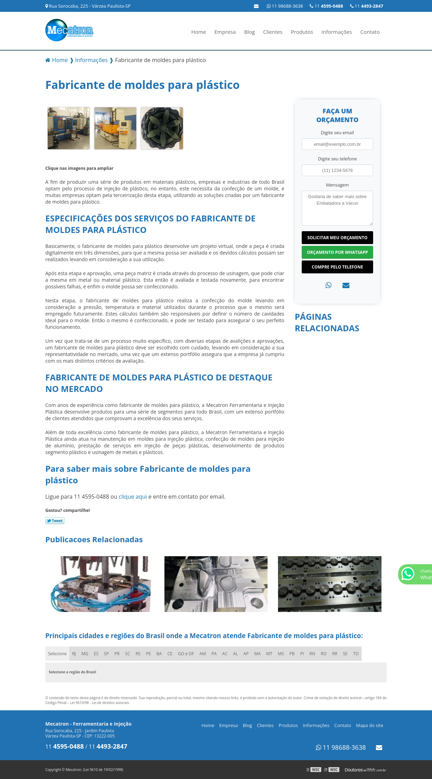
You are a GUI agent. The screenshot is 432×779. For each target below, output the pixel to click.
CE (169, 654)
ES (96, 654)
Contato (370, 31)
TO (356, 654)
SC (127, 654)
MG (85, 654)
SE (345, 654)
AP (246, 654)
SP (106, 654)
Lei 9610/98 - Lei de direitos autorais (99, 702)
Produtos (302, 31)
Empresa (225, 31)
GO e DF (186, 654)
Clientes (273, 31)
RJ (74, 654)
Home (198, 31)
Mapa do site (369, 725)
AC (224, 654)
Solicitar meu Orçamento (337, 238)
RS (138, 654)
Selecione (57, 654)
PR (116, 654)
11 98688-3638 (285, 6)
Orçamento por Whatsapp (337, 252)
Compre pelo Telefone (337, 267)
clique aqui (133, 496)
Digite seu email (337, 132)
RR (335, 654)
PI (302, 654)
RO (324, 654)
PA (214, 654)
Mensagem (337, 185)
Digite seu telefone (337, 159)
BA (159, 654)
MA (257, 654)
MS (281, 654)
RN (312, 654)
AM (203, 654)
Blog (249, 31)
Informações (337, 31)
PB (292, 654)
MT (269, 654)
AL (235, 654)
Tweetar (54, 520)
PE (148, 654)
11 (366, 6)
